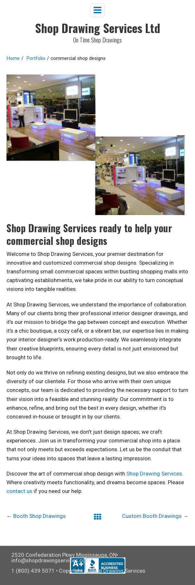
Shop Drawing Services (154, 473)
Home (13, 58)
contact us (19, 491)
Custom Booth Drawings (152, 516)
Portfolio (35, 58)
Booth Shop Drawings (39, 516)
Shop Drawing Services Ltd (97, 27)
